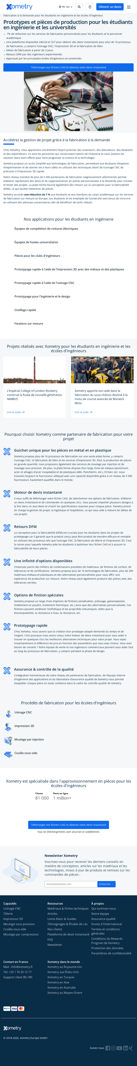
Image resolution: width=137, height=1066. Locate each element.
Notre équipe (100, 913)
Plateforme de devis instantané (68, 934)
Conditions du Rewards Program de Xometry (107, 940)
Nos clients (54, 929)
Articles (52, 913)
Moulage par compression (21, 934)
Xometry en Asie (58, 982)
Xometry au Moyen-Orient (64, 992)
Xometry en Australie (61, 987)
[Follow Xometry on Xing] (131, 1047)
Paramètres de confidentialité (111, 953)
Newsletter (54, 944)
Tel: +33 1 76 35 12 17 (17, 972)
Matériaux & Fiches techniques (68, 908)
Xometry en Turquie (60, 977)
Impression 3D (13, 918)
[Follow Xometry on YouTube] (119, 1047)
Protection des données (107, 948)
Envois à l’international (106, 924)
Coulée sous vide (14, 929)
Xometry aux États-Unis (63, 972)
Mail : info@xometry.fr (18, 966)
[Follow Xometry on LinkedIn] (125, 1047)
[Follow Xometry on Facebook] (107, 1047)
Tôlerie (8, 913)
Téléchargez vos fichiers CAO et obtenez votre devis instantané (68, 67)
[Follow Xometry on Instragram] (113, 1047)
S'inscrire (106, 884)
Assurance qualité (103, 918)
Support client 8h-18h (17, 977)
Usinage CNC (12, 908)
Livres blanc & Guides (61, 918)
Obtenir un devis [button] (109, 7)
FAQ (50, 939)
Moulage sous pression (19, 924)
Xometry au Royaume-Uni (64, 966)
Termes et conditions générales (105, 931)
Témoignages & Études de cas (67, 924)
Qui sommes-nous (103, 908)
